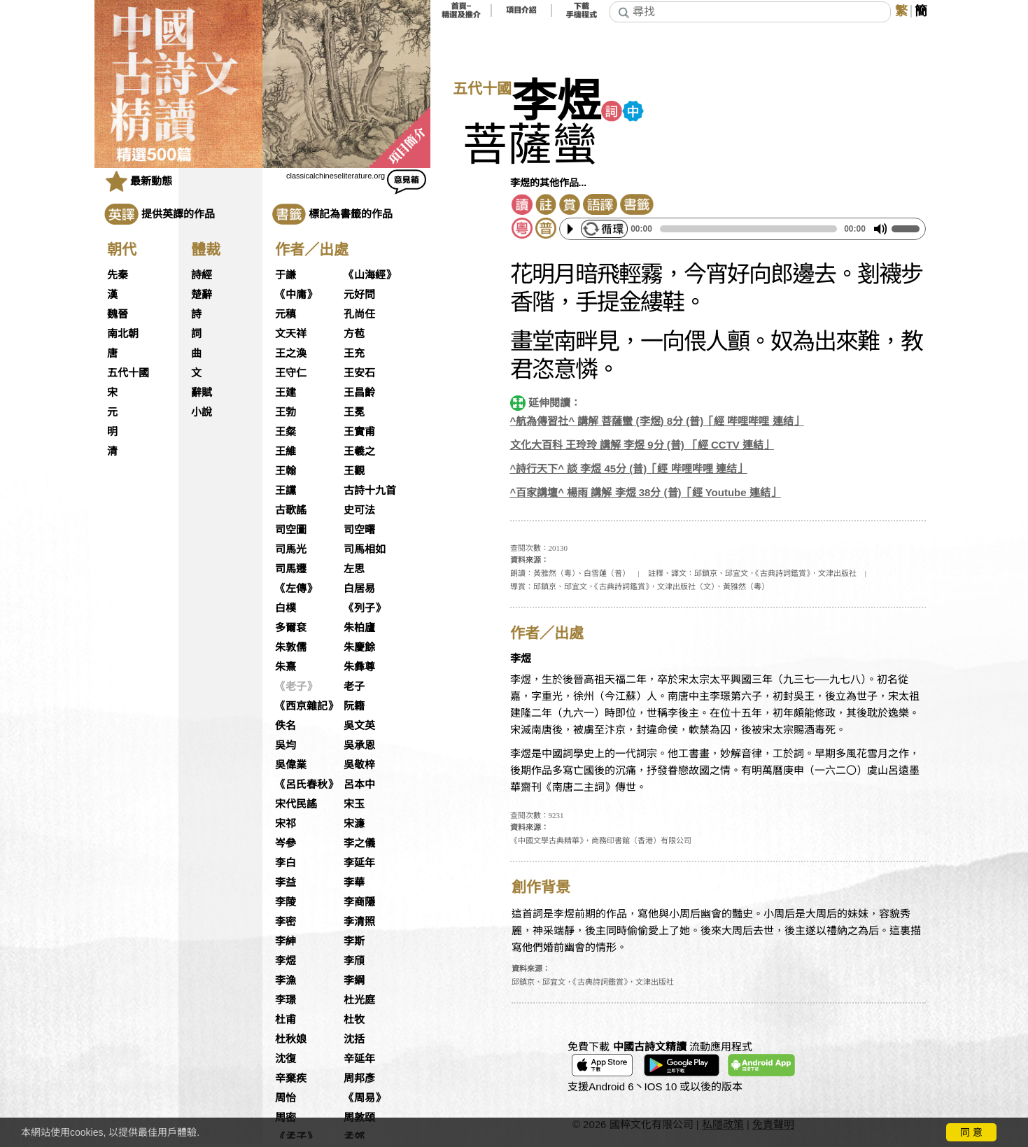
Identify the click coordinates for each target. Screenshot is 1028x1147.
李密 (285, 921)
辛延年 (359, 1058)
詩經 (201, 275)
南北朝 (123, 333)
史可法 (359, 510)
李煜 (285, 960)
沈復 (285, 1058)
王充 (354, 353)
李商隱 (359, 902)
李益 (285, 882)
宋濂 (354, 823)
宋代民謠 (296, 804)
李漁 (285, 980)
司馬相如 (365, 549)
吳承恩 (359, 745)
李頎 (354, 960)
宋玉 (354, 804)
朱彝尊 (359, 667)
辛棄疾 (291, 1078)
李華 (354, 882)
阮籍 (354, 706)
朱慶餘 (359, 647)
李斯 (354, 941)
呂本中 (359, 784)
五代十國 (128, 373)
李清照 (359, 921)
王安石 (359, 373)
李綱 (354, 980)
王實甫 (359, 431)
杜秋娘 (291, 1039)
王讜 (285, 490)
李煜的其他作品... (548, 182)
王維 (285, 451)
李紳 (285, 941)
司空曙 (359, 529)
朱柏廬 (359, 627)
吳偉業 (291, 764)
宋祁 (285, 823)
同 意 (971, 1132)
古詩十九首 (370, 490)
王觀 (354, 471)
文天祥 (291, 333)
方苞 (354, 333)
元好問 (359, 294)
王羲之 (359, 451)
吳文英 (359, 725)
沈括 (354, 1039)
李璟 (285, 1000)
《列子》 (365, 608)
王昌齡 (359, 392)
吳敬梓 (359, 764)
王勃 (285, 412)
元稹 (285, 314)
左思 (354, 569)
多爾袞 (291, 627)
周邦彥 (359, 1078)
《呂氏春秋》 (306, 784)
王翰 (285, 471)
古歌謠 (291, 510)
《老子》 (296, 686)
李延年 (359, 862)
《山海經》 (370, 275)
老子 (354, 686)
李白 (285, 862)
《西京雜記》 (306, 706)
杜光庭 (359, 1000)
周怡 (285, 1098)
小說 (201, 412)
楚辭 (201, 294)
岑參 (285, 843)
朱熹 (285, 667)
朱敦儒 (291, 647)
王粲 (285, 431)
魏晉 (117, 314)
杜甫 (285, 1019)
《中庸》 (296, 294)
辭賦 (201, 392)
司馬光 (291, 549)
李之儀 (359, 843)
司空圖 (291, 529)
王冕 (354, 412)
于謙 (285, 275)
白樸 (285, 608)
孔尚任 (359, 314)
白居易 (359, 588)
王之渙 (291, 353)
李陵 (285, 902)
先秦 (117, 275)
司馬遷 (291, 569)
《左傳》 (296, 588)
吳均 (285, 745)
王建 (285, 392)
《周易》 (365, 1098)
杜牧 (354, 1019)
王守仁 (291, 373)
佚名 (285, 725)
